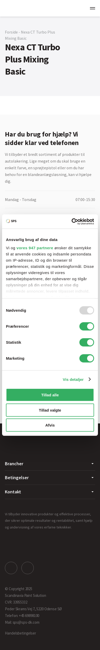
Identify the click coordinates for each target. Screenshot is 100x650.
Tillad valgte (50, 410)
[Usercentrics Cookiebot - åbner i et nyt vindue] (71, 221)
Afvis (50, 425)
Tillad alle (50, 395)
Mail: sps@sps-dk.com (22, 622)
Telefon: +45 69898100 (22, 615)
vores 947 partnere (34, 247)
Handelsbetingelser (20, 633)
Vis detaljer (73, 379)
